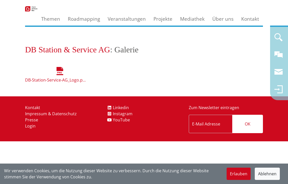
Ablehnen (267, 174)
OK (247, 124)
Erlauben (238, 174)
